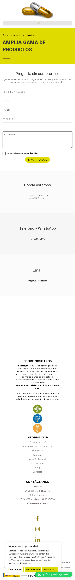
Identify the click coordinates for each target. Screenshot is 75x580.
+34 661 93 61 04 (37, 239)
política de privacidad (27, 153)
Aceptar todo (50, 569)
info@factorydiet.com (37, 281)
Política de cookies (63, 562)
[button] (53, 574)
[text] (37, 92)
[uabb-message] (37, 139)
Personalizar (16, 569)
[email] (37, 101)
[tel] (37, 119)
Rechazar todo (33, 569)
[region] (33, 558)
